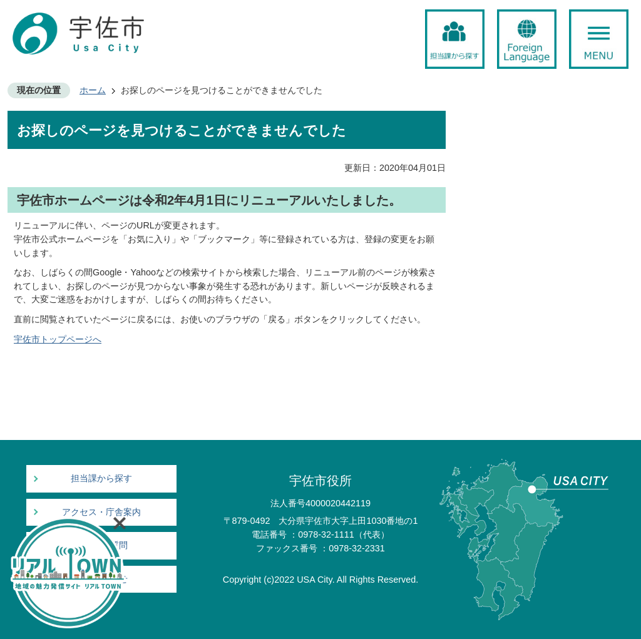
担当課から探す (101, 478)
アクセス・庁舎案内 (101, 512)
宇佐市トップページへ (57, 339)
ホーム (92, 90)
